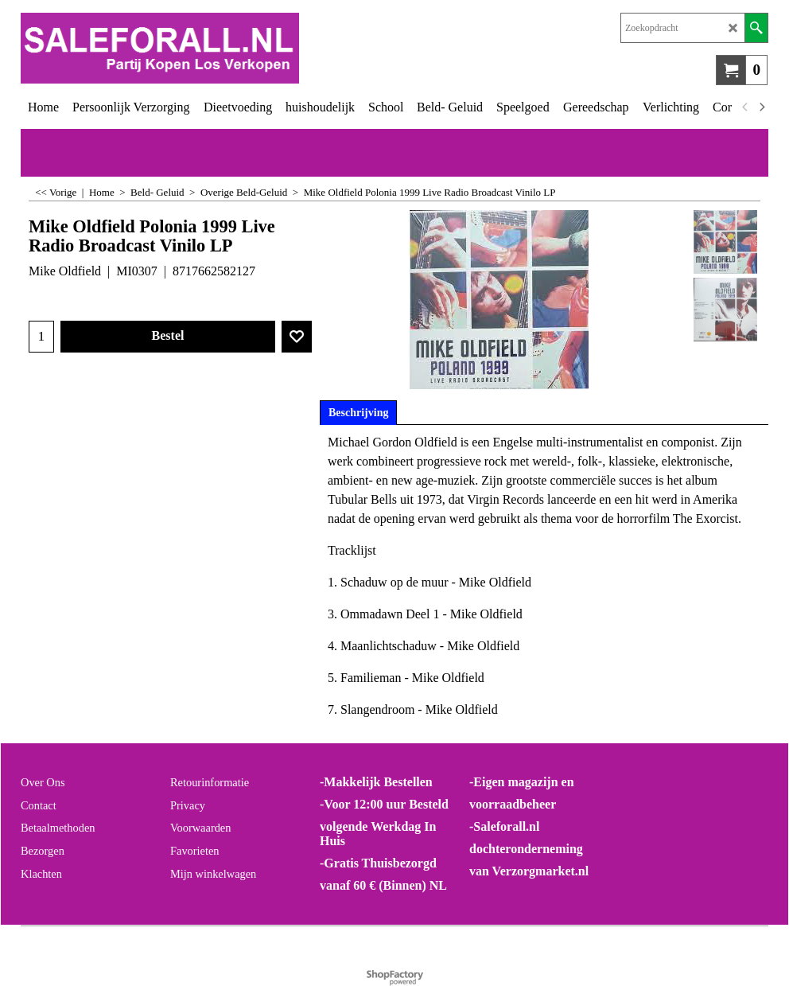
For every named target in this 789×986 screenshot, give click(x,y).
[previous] (745, 107)
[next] (761, 107)
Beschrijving (358, 413)
